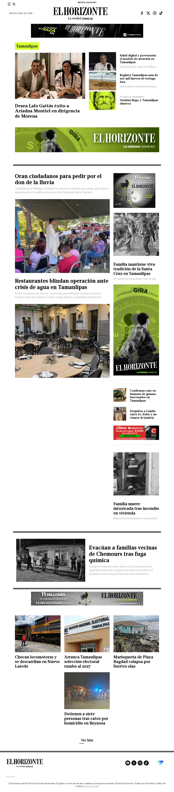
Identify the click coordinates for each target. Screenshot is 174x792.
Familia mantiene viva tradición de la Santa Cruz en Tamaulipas (134, 269)
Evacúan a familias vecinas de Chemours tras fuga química (123, 554)
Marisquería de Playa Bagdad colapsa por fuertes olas (133, 661)
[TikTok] (146, 762)
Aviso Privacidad (91, 786)
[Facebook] (127, 762)
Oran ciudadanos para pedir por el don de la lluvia (58, 179)
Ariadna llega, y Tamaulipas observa (139, 101)
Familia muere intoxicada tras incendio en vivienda (136, 508)
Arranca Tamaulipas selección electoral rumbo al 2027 (83, 661)
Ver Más (87, 740)
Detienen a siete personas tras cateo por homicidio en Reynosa (86, 718)
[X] (133, 762)
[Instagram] (140, 762)
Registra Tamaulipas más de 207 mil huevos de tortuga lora (139, 78)
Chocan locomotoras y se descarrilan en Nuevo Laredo (37, 661)
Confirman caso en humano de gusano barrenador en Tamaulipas (143, 395)
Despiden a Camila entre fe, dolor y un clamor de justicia (143, 414)
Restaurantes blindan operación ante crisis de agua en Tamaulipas (61, 284)
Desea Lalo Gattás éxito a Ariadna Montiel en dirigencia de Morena (47, 111)
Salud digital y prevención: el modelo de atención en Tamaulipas (138, 59)
